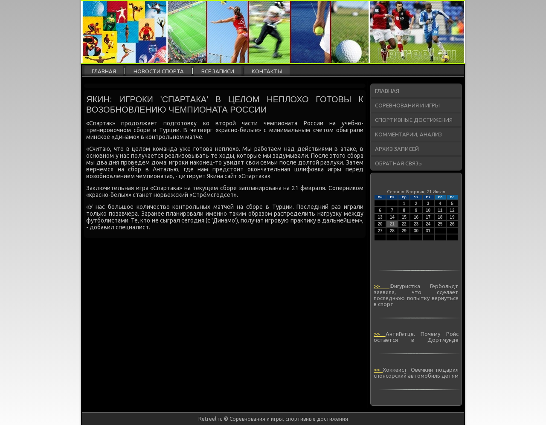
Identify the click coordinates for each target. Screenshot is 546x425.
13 (380, 217)
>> (381, 286)
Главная (104, 71)
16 (416, 217)
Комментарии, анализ (408, 134)
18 (440, 217)
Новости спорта (159, 71)
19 (452, 217)
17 (428, 217)
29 (404, 230)
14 (392, 217)
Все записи (217, 71)
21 (392, 224)
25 (440, 224)
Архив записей (397, 149)
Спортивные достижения (414, 120)
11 (440, 210)
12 (452, 210)
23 (416, 224)
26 (452, 224)
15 (404, 217)
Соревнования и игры (407, 105)
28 (392, 230)
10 (428, 210)
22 (404, 224)
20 (380, 224)
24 (428, 224)
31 (428, 230)
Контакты (267, 71)
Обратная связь (398, 163)
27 (380, 230)
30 (416, 230)
